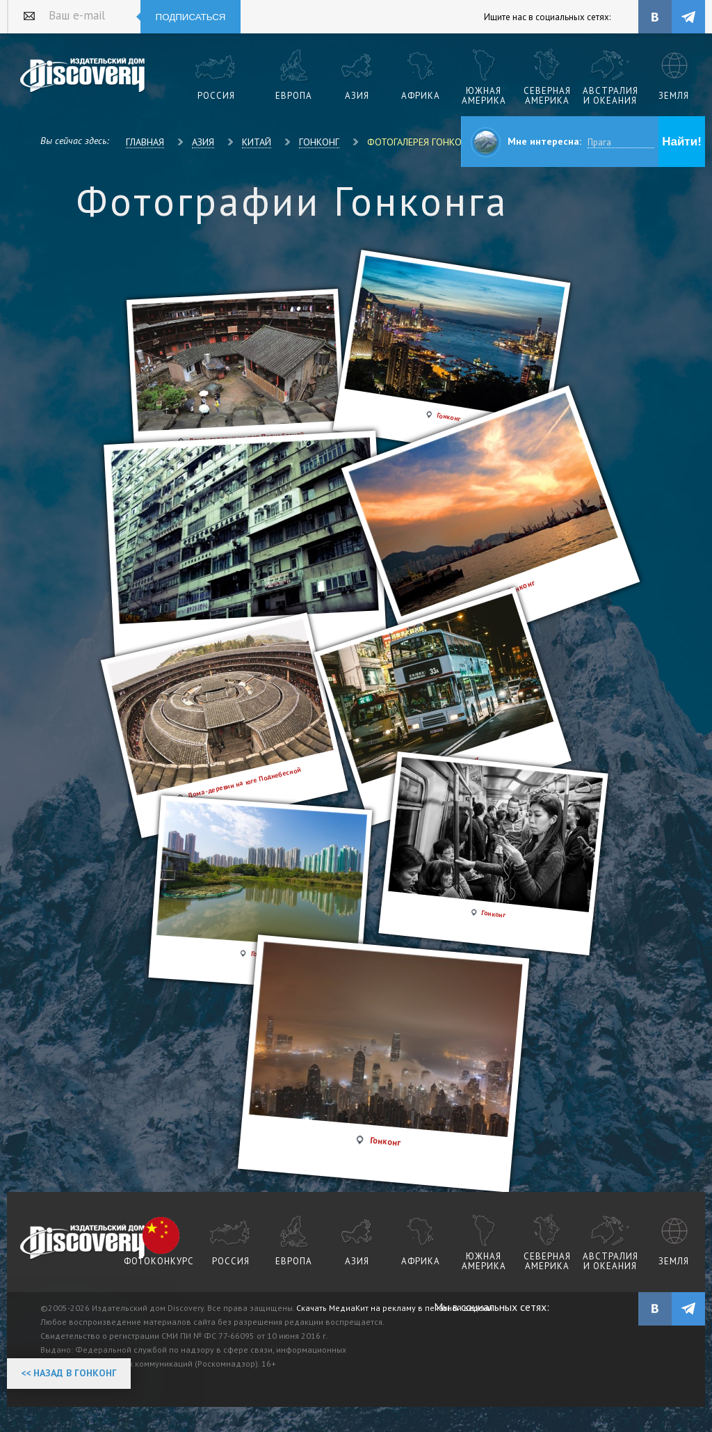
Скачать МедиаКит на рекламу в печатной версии (394, 1308)
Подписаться (191, 17)
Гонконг (319, 142)
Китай (256, 142)
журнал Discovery (83, 1243)
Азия (203, 142)
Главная (145, 142)
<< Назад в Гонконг (69, 1373)
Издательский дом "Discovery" (83, 76)
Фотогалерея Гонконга (422, 142)
